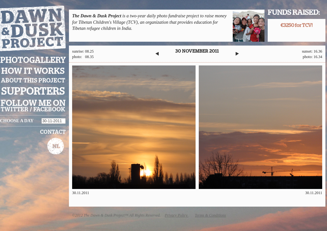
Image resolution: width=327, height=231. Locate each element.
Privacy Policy (177, 215)
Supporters (33, 92)
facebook (49, 110)
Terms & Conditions (210, 215)
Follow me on (33, 103)
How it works (33, 71)
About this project (33, 81)
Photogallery (33, 60)
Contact (53, 132)
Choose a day (17, 120)
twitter (15, 110)
